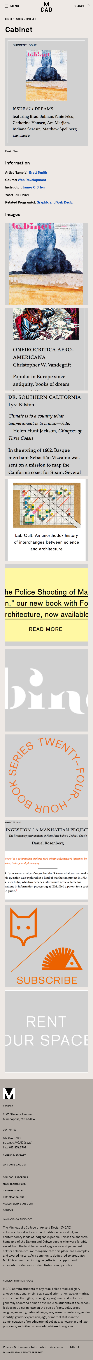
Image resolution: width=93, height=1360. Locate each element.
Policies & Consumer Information (25, 1347)
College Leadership (15, 1177)
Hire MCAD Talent (13, 1197)
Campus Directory (14, 1155)
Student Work (14, 19)
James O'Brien (33, 187)
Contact (8, 1210)
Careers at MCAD (13, 1190)
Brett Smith (38, 173)
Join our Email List (14, 1164)
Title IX (74, 1347)
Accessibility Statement (18, 1203)
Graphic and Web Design (56, 202)
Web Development (32, 180)
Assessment (58, 1347)
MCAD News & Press (14, 1184)
